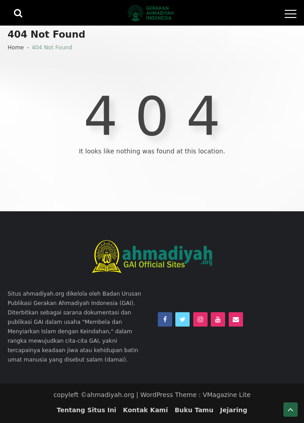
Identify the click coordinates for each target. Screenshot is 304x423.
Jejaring (234, 410)
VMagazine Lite (227, 394)
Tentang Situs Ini (87, 410)
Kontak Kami (145, 410)
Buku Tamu (193, 410)
